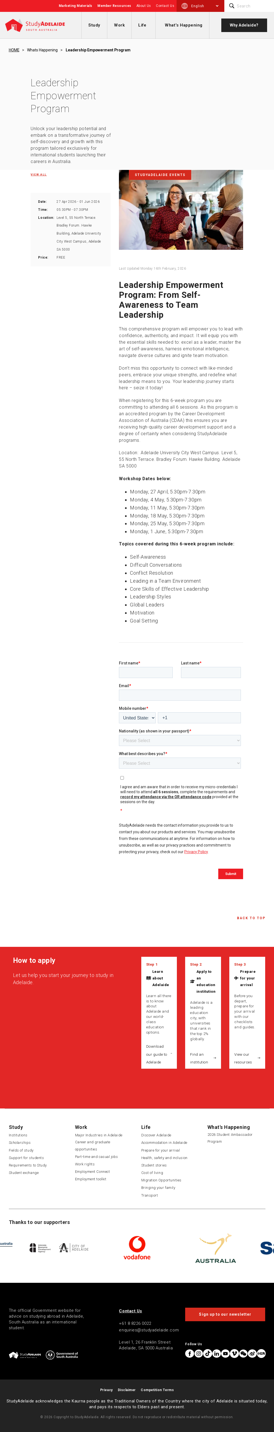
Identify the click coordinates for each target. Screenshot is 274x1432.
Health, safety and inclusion (164, 1158)
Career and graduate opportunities (92, 1145)
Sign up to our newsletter (225, 1314)
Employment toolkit (91, 1179)
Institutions (18, 1135)
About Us (143, 6)
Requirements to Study (28, 1165)
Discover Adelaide (156, 1135)
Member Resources (114, 6)
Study (94, 25)
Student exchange (24, 1173)
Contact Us (165, 6)
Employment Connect (92, 1172)
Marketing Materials (75, 6)
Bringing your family (158, 1188)
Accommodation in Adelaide (164, 1143)
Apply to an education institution (206, 981)
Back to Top (251, 918)
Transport (149, 1195)
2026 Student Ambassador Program (230, 1138)
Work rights (85, 1164)
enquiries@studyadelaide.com (149, 1330)
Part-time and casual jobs (96, 1157)
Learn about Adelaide (160, 978)
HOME (14, 50)
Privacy (106, 1390)
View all (39, 174)
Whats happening (42, 50)
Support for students (26, 1158)
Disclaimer (127, 1390)
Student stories (154, 1165)
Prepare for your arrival (248, 978)
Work (119, 25)
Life (142, 25)
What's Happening (184, 25)
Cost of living (152, 1173)
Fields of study (21, 1150)
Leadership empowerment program (98, 50)
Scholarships (20, 1143)
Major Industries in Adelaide (99, 1135)
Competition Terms (157, 1390)
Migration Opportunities (161, 1180)
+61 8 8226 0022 (135, 1323)
